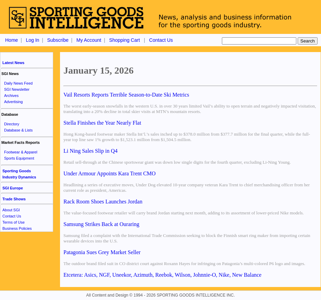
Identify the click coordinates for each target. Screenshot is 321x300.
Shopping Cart (124, 40)
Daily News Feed (18, 83)
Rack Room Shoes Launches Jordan (102, 201)
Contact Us (161, 40)
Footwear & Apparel (20, 152)
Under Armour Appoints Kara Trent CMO (109, 173)
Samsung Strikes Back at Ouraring (101, 224)
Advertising (13, 102)
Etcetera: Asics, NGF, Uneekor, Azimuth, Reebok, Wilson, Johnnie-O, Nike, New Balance (162, 275)
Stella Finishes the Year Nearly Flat (102, 123)
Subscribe (57, 40)
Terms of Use (13, 222)
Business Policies (17, 228)
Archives (11, 95)
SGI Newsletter (16, 89)
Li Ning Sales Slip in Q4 (90, 151)
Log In (32, 40)
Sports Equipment (19, 158)
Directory (11, 124)
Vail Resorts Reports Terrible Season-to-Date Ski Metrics (126, 95)
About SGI (11, 210)
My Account (88, 40)
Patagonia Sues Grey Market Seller (102, 252)
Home (11, 40)
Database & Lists (18, 130)
